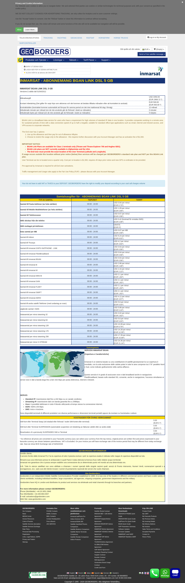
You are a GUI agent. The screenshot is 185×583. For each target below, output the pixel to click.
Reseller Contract (99, 557)
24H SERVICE (51, 524)
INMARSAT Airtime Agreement (104, 529)
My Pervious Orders (148, 519)
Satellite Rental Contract (102, 511)
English (70, 573)
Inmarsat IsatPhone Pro (77, 516)
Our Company (26, 511)
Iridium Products (75, 539)
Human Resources (28, 519)
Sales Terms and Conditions (151, 529)
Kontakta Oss (52, 508)
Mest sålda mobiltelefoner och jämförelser (77, 511)
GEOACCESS (76, 38)
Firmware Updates (124, 531)
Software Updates (124, 529)
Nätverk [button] (73, 60)
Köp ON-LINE (147, 508)
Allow (19, 30)
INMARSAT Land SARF (125, 534)
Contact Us (145, 534)
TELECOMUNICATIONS (29, 38)
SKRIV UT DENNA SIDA (33, 67)
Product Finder (147, 511)
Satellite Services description (31, 524)
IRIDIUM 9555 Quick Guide (127, 519)
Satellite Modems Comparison (79, 529)
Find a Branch (51, 521)
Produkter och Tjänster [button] (37, 60)
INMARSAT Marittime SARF (127, 537)
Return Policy (146, 537)
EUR (146, 49)
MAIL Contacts (51, 516)
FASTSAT (90, 38)
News (24, 513)
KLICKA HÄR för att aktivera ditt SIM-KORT (40, 73)
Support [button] (105, 60)
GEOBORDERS (28, 508)
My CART (145, 513)
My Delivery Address (148, 524)
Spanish (96, 573)
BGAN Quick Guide (124, 524)
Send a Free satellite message (152, 54)
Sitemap (25, 542)
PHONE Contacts (52, 511)
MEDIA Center (26, 516)
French (79, 573)
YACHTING (61, 38)
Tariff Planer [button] (89, 60)
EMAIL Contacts (52, 513)
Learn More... (30, 30)
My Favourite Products (149, 516)
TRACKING (48, 38)
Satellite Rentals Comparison (79, 537)
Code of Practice (27, 521)
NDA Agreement (99, 560)
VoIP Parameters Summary (127, 526)
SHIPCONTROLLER (27, 43)
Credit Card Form (99, 567)
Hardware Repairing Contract (103, 552)
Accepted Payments (148, 531)
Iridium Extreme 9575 (77, 519)
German (105, 573)
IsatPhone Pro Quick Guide (127, 521)
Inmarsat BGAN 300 (76, 521)
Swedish (114, 573)
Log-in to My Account (156, 37)
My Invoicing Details (148, 521)
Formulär (98, 508)
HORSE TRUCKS (121, 38)
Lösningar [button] (58, 60)
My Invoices (146, 526)
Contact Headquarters (53, 519)
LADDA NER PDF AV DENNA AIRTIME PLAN (40, 70)
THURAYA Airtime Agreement (103, 542)
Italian (87, 573)
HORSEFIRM (104, 38)
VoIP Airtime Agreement (101, 549)
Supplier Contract (99, 555)
